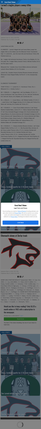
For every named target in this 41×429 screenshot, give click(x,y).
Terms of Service (22, 211)
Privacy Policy (18, 213)
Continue (20, 223)
